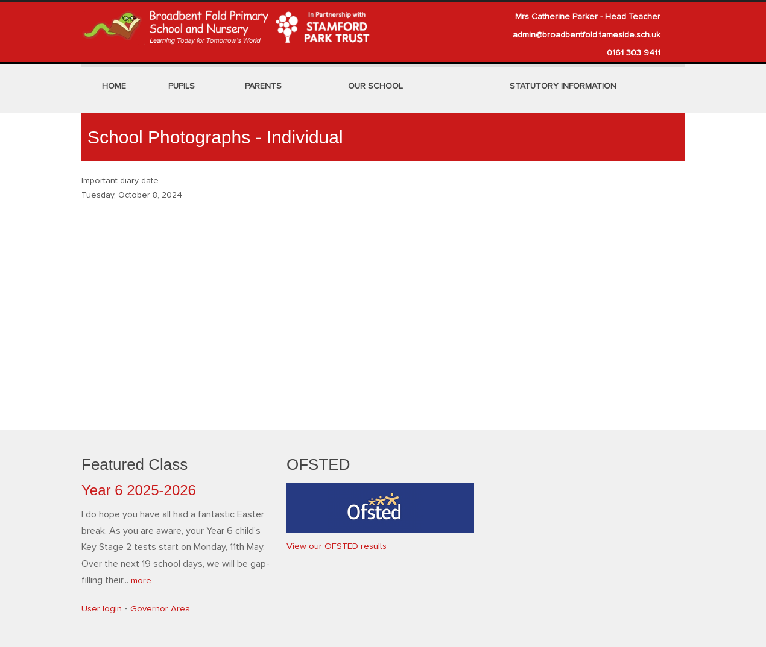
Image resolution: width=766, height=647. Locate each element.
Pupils (181, 86)
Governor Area (161, 608)
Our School (375, 86)
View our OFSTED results (339, 546)
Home (114, 86)
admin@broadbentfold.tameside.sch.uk (586, 35)
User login (101, 608)
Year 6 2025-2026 (138, 490)
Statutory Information (563, 86)
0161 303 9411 (633, 53)
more (142, 580)
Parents (263, 86)
